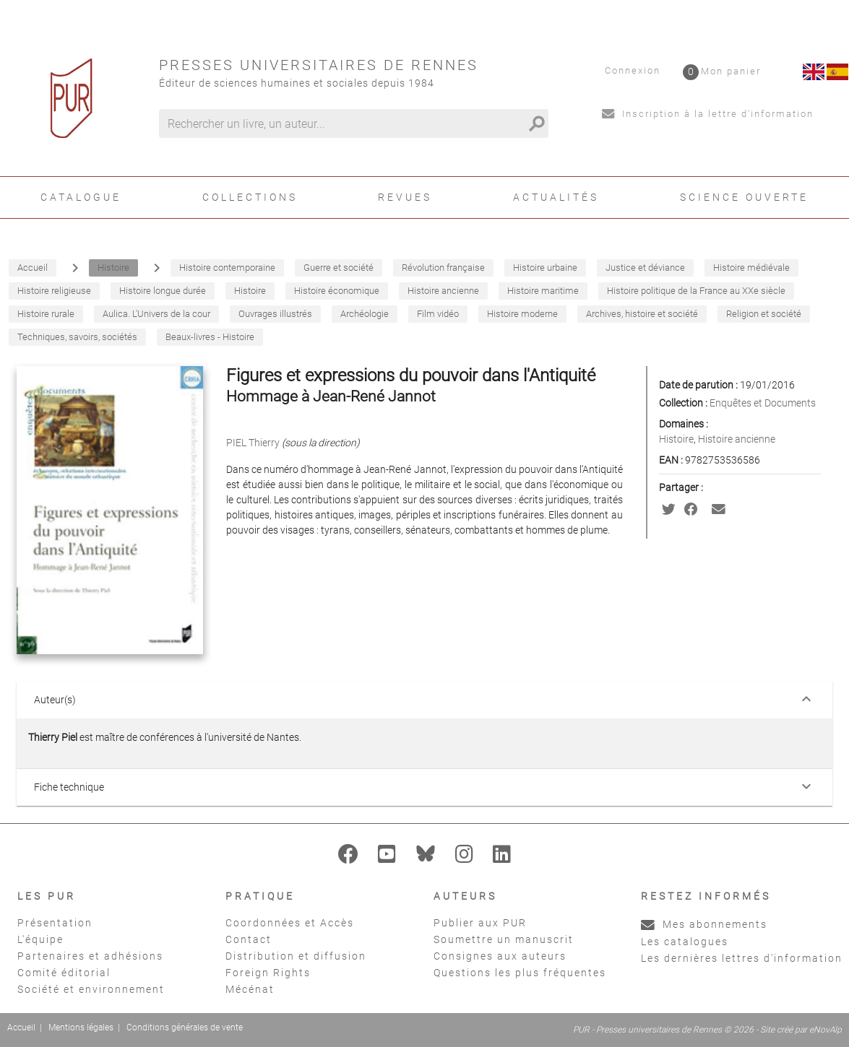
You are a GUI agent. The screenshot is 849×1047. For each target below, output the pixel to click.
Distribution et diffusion (295, 956)
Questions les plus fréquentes (520, 972)
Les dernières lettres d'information (741, 958)
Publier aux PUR (480, 923)
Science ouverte (744, 197)
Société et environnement (91, 989)
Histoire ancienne (736, 439)
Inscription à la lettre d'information (708, 113)
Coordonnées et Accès (289, 923)
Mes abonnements (704, 924)
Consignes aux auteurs (500, 956)
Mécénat (250, 989)
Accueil (21, 1027)
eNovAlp (825, 1030)
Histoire (676, 439)
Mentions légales (80, 1027)
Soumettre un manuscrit (504, 939)
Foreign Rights (268, 972)
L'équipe (40, 939)
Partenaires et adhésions (90, 956)
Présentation (54, 923)
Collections (250, 197)
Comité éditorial (64, 972)
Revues (405, 197)
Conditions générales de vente (184, 1027)
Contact (248, 939)
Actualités (556, 197)
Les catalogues (684, 941)
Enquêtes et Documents (763, 403)
